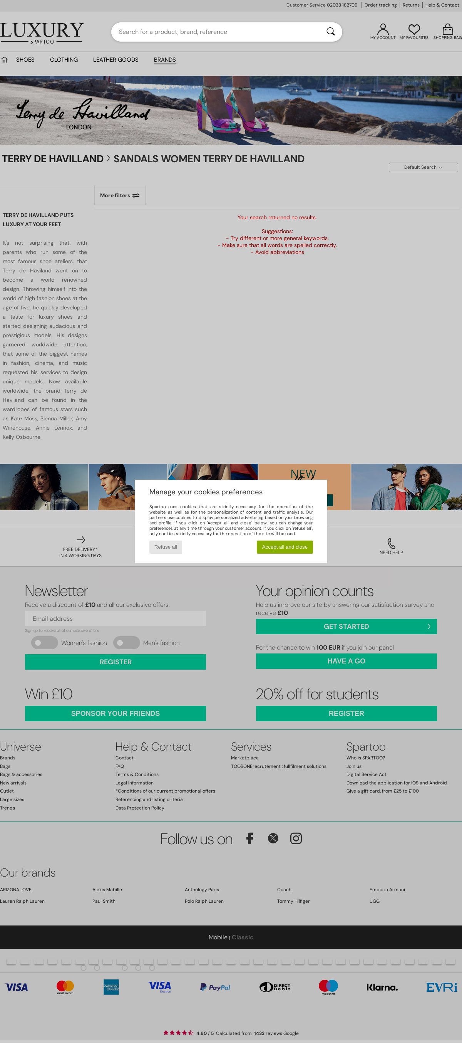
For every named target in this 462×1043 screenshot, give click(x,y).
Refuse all (165, 547)
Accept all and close (285, 547)
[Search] (330, 32)
